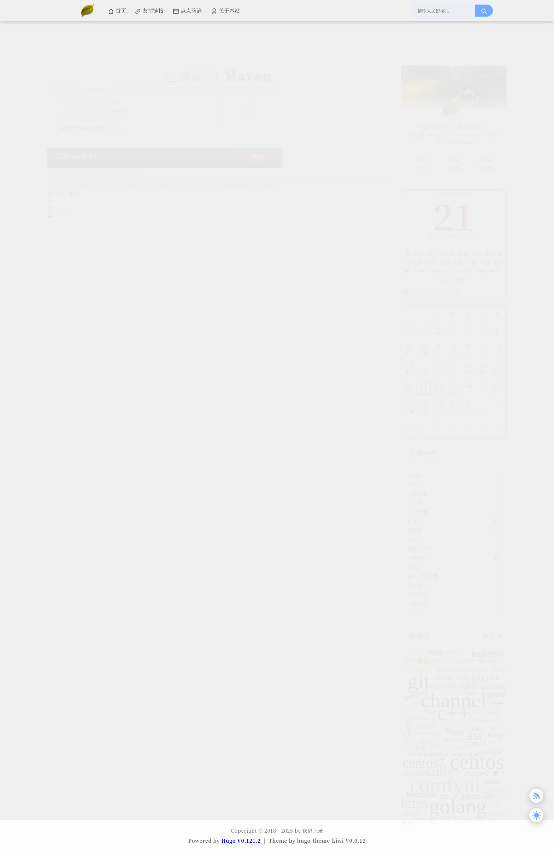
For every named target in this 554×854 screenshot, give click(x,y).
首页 (117, 10)
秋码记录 (312, 830)
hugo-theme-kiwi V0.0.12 (331, 840)
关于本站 (225, 10)
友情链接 (149, 10)
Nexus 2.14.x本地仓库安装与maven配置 (92, 138)
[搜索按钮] (484, 11)
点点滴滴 (187, 10)
